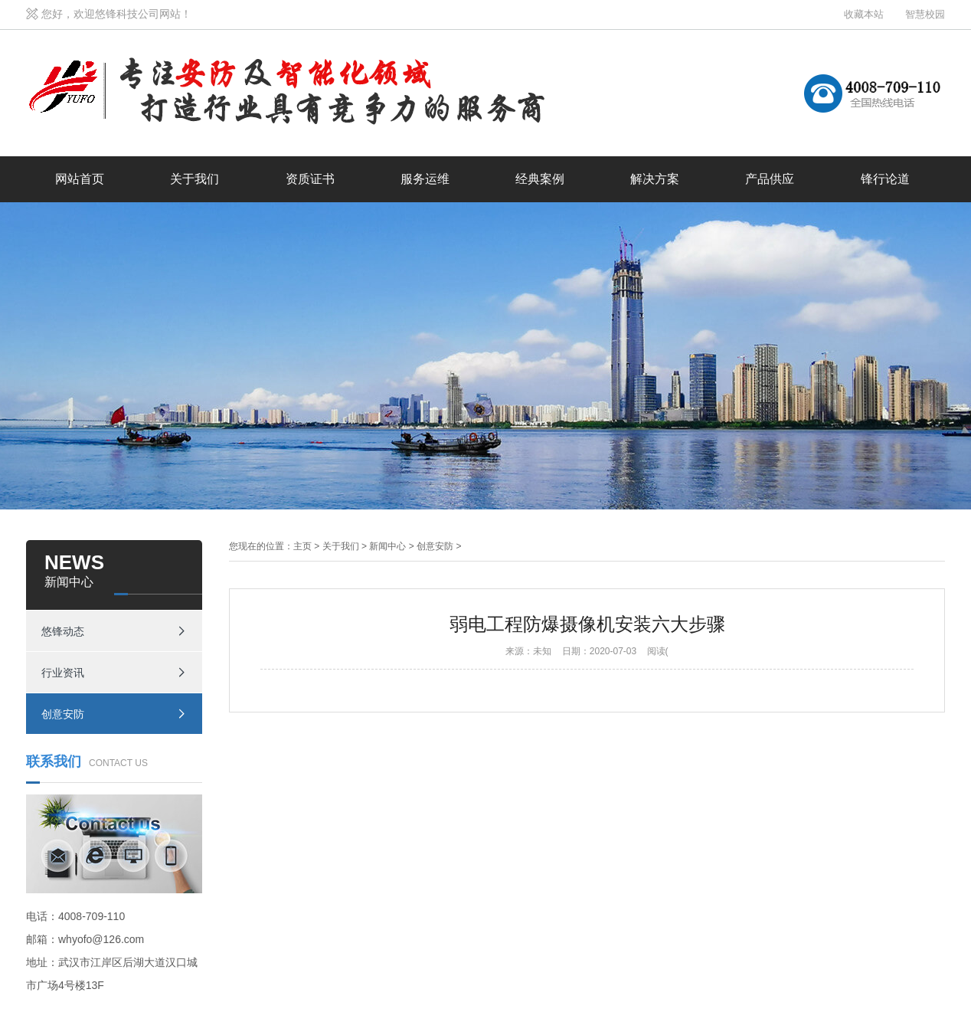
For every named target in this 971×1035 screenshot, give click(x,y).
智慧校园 (925, 14)
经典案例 (539, 178)
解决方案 (654, 178)
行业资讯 (62, 673)
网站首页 (79, 178)
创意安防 (62, 714)
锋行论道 (885, 178)
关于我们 (194, 178)
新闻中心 (387, 546)
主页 (302, 546)
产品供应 (769, 178)
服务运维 (425, 178)
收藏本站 (864, 14)
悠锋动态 (62, 631)
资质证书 (310, 178)
